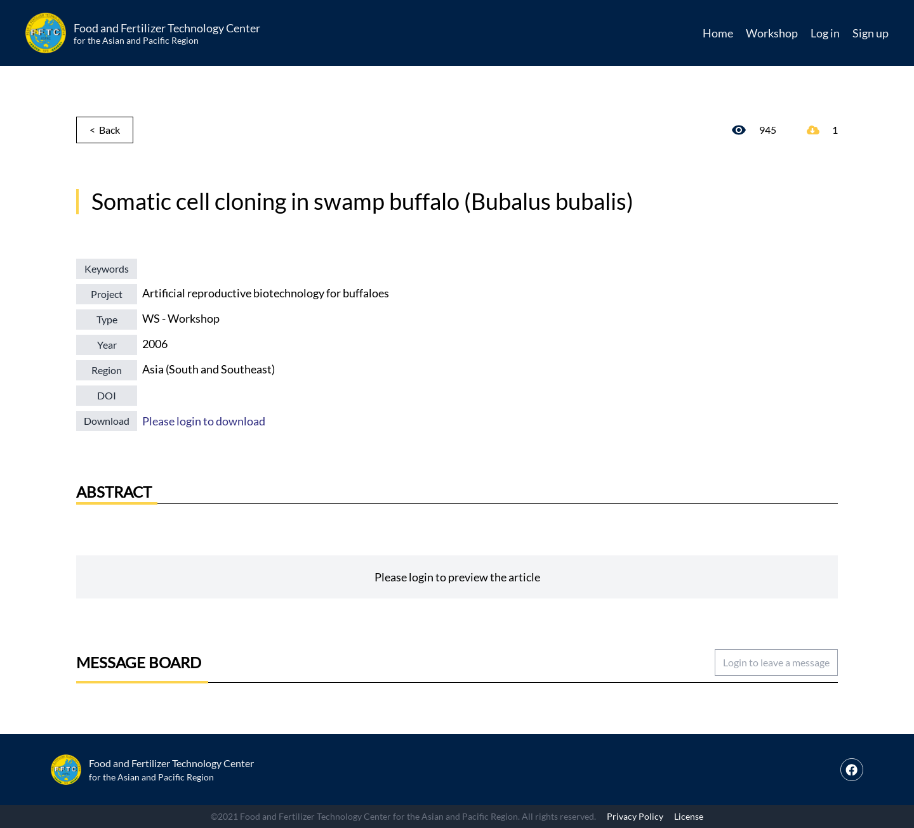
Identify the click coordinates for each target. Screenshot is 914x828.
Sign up (870, 33)
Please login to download (203, 421)
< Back (104, 130)
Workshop (772, 33)
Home (718, 33)
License (688, 816)
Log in (825, 33)
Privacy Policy (635, 816)
